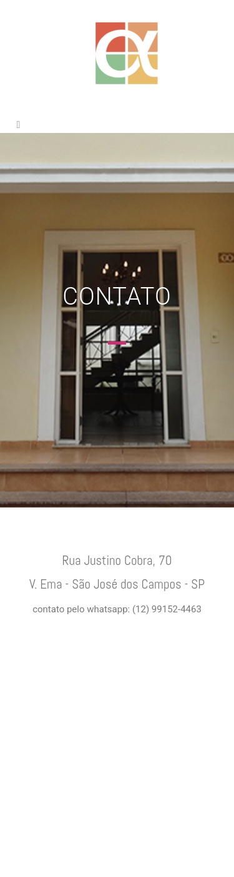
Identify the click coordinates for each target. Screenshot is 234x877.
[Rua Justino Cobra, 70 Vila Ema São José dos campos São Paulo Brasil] (117, 752)
